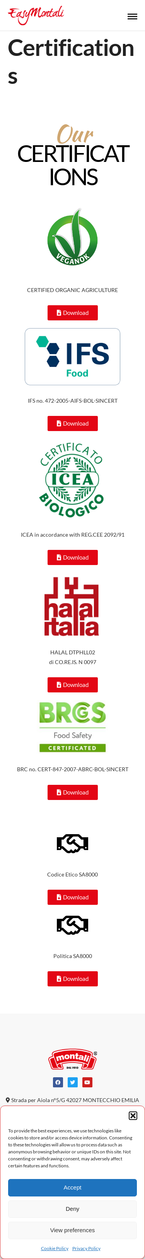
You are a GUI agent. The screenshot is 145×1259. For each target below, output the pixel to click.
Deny (72, 1208)
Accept (73, 1187)
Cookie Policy (54, 1248)
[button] (133, 1116)
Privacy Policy (86, 1248)
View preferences (72, 1230)
